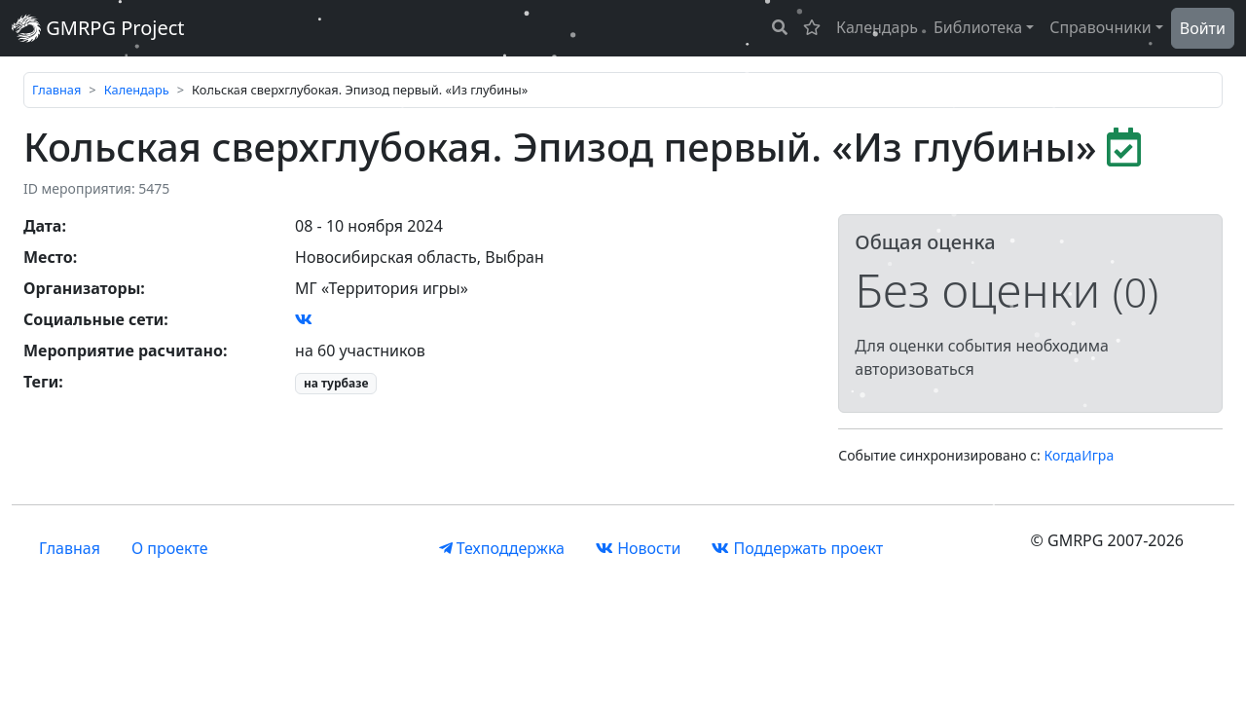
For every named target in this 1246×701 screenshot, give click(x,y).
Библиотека (978, 27)
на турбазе (336, 383)
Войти (1203, 28)
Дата (42, 226)
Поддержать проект (797, 548)
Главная (56, 89)
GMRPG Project (98, 28)
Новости (638, 548)
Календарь (877, 27)
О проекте (169, 548)
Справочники (1100, 27)
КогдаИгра (1079, 455)
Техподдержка (502, 548)
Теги (40, 381)
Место (48, 257)
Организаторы (81, 288)
